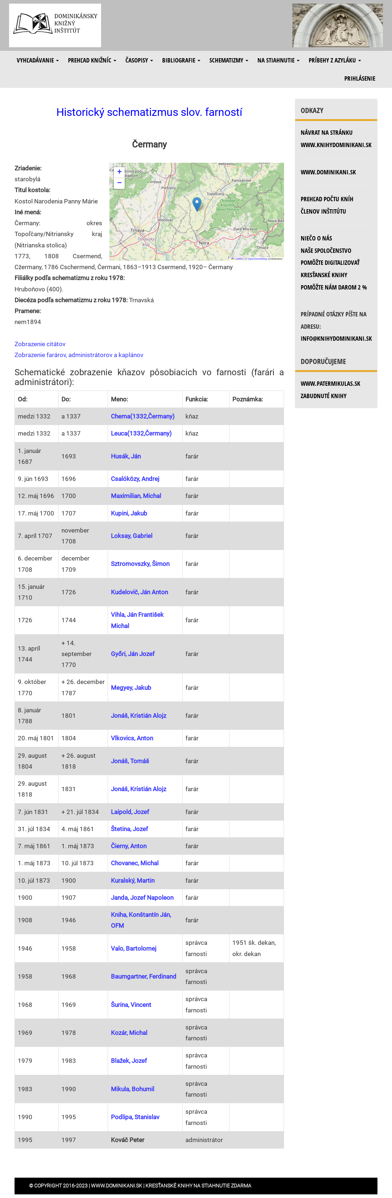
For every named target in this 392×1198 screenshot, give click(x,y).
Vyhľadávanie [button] (38, 60)
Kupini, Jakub (129, 513)
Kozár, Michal (129, 1032)
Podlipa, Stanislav (135, 1117)
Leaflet (237, 258)
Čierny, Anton (129, 846)
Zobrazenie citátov (40, 344)
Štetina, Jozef (129, 829)
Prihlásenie (359, 78)
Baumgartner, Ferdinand (143, 976)
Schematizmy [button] (228, 60)
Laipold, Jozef (130, 811)
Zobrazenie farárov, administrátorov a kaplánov (79, 355)
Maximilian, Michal (136, 495)
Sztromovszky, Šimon (140, 563)
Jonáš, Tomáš (130, 761)
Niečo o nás (316, 238)
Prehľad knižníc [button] (92, 60)
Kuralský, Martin (133, 880)
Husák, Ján (126, 456)
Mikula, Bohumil (132, 1089)
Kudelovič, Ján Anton (139, 592)
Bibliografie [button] (181, 60)
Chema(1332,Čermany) (143, 416)
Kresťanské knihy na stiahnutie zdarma (198, 1186)
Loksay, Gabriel (131, 535)
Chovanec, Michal (135, 863)
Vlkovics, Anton (132, 738)
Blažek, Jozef (129, 1060)
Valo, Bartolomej (133, 948)
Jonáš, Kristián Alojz (138, 715)
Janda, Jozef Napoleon (142, 897)
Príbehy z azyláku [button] (335, 60)
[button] (196, 204)
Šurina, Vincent (131, 1004)
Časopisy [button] (139, 60)
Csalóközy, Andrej (135, 478)
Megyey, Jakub (131, 687)
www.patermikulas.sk (330, 383)
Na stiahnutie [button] (278, 60)
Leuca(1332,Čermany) (141, 433)
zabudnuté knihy (324, 396)
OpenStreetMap (257, 258)
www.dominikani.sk (328, 172)
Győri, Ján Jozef (133, 653)
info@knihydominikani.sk (336, 338)
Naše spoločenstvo (326, 250)
